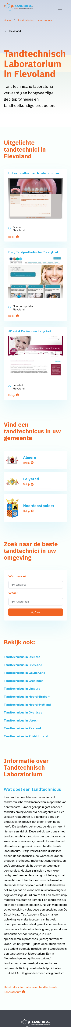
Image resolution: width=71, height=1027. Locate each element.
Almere (29, 457)
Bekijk (13, 237)
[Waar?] (35, 601)
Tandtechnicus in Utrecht (22, 720)
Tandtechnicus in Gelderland (24, 673)
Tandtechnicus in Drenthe (22, 657)
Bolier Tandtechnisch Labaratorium (33, 173)
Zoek (35, 612)
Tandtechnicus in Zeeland (22, 728)
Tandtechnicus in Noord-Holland (27, 705)
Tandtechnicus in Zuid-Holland (26, 736)
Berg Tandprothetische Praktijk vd (33, 252)
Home (7, 20)
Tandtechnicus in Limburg (22, 689)
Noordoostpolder (38, 505)
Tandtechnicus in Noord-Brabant (27, 697)
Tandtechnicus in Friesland (23, 665)
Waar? (13, 593)
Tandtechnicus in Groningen (24, 681)
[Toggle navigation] (60, 9)
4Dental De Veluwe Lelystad (29, 331)
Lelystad (31, 479)
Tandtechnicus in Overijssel (24, 712)
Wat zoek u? (17, 576)
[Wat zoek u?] (35, 584)
